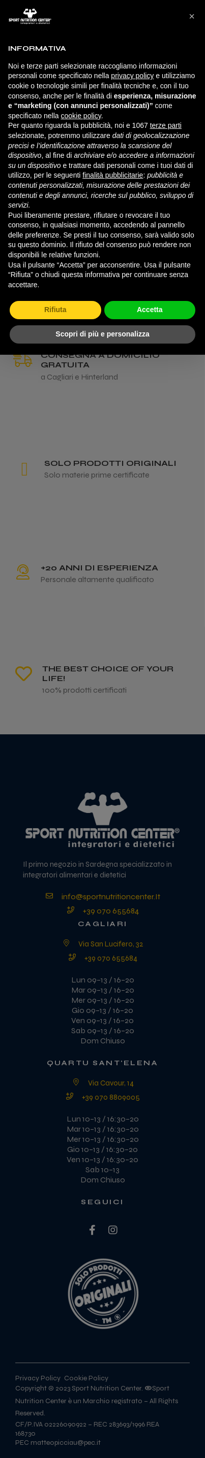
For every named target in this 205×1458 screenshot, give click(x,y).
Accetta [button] (150, 310)
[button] (192, 16)
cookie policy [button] (81, 116)
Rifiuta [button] (55, 310)
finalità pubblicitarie (112, 175)
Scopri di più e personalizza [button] (102, 334)
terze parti (166, 125)
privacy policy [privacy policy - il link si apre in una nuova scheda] (132, 76)
